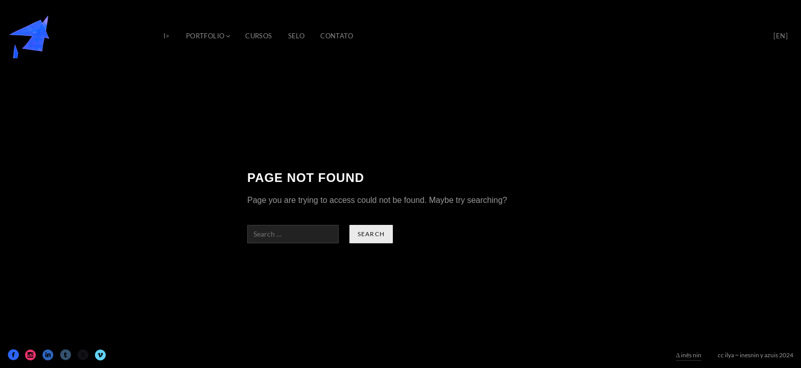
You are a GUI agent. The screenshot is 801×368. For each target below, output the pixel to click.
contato (336, 36)
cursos (258, 36)
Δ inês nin (688, 355)
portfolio (205, 36)
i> (166, 36)
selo (296, 36)
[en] (780, 36)
